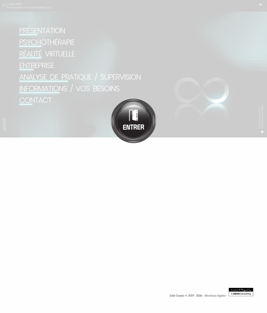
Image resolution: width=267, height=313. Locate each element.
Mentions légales (215, 295)
